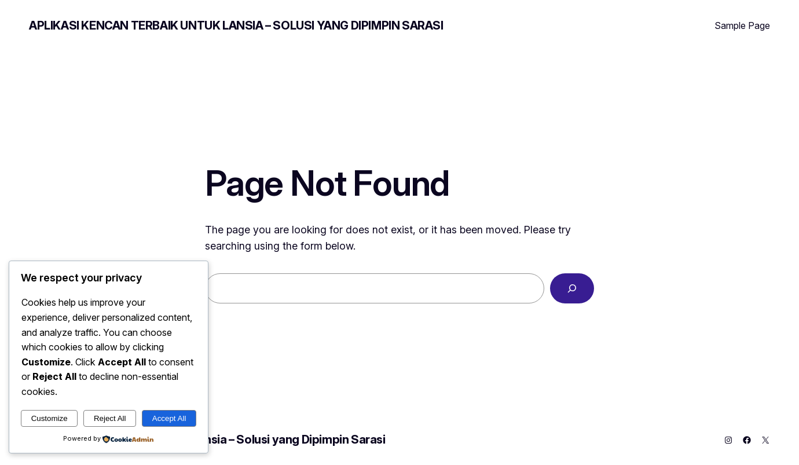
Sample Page (742, 25)
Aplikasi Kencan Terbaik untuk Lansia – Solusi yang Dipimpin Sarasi (236, 25)
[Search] (572, 288)
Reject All (110, 418)
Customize (49, 418)
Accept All (169, 418)
